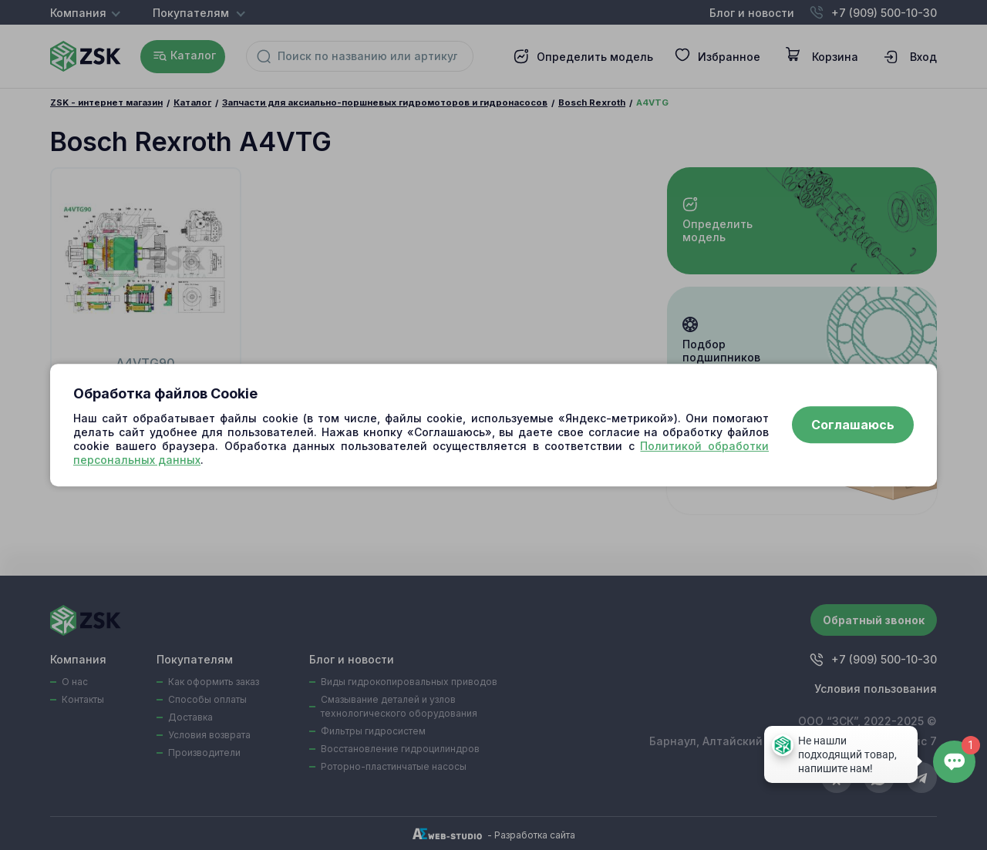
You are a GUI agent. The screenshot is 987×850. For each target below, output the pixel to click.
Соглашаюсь (852, 425)
